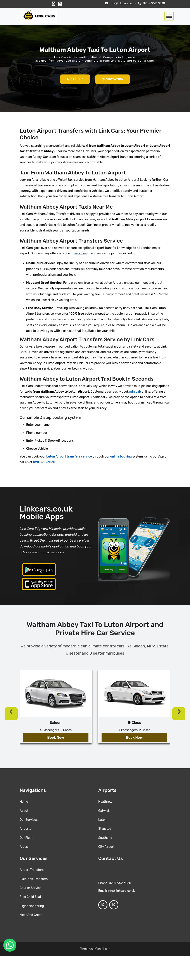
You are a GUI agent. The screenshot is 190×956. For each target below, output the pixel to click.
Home (24, 802)
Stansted (104, 829)
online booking (121, 456)
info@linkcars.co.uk (120, 3)
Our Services (29, 820)
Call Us (75, 79)
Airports (25, 829)
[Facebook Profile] (53, 4)
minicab (135, 392)
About (24, 811)
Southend (105, 838)
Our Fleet (26, 838)
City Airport (106, 847)
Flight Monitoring (32, 906)
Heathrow (105, 802)
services (80, 253)
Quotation (112, 79)
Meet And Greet (31, 915)
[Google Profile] (60, 4)
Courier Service (30, 888)
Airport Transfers (31, 870)
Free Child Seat (30, 897)
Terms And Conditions (95, 949)
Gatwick (104, 811)
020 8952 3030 (151, 3)
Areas (24, 847)
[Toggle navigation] (169, 16)
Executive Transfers (34, 879)
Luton (102, 820)
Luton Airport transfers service (69, 456)
